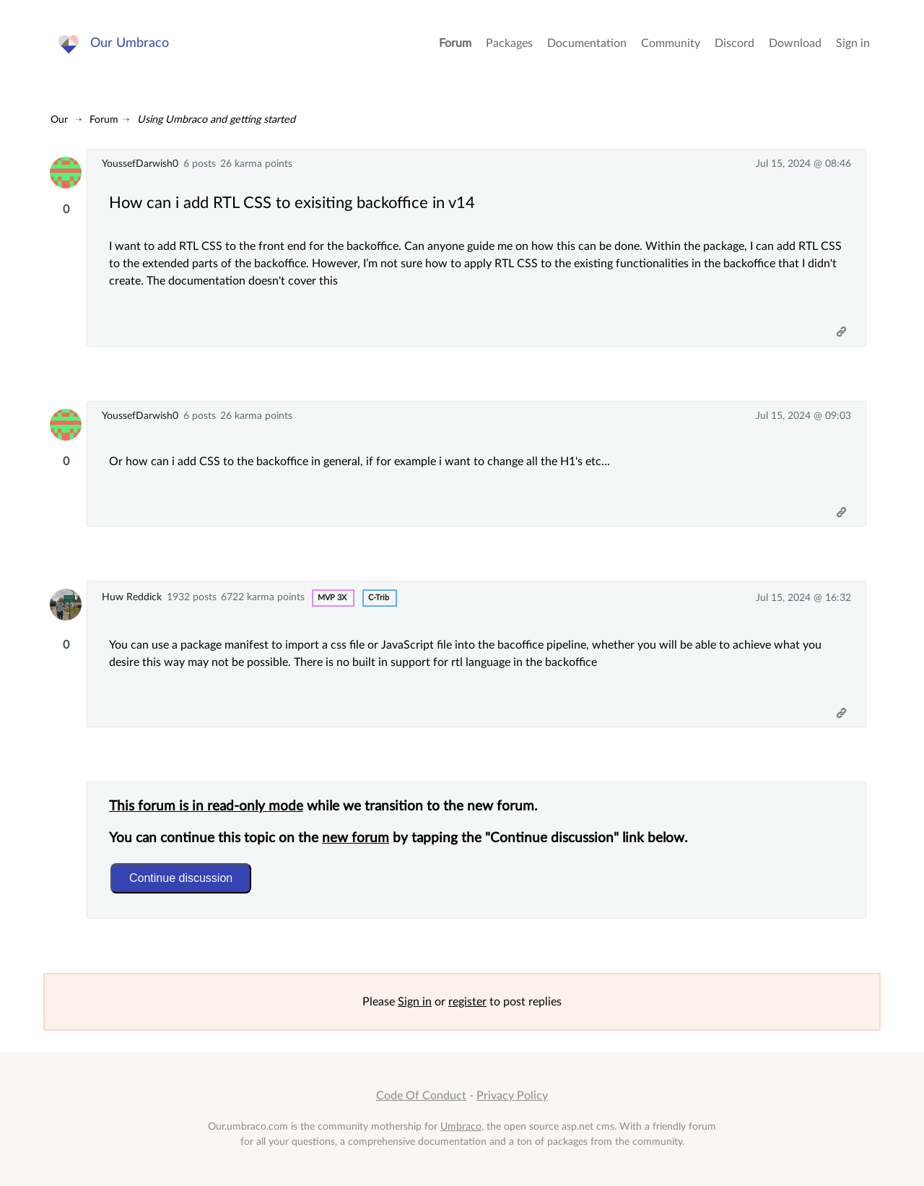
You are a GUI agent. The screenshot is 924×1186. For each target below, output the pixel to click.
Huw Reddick (132, 597)
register (467, 1002)
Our (59, 119)
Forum (455, 43)
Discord (734, 43)
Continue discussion (180, 878)
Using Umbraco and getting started (216, 119)
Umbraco (460, 1126)
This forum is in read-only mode (206, 806)
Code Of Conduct (421, 1095)
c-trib (378, 598)
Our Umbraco (129, 43)
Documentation (587, 43)
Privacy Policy (512, 1095)
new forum (355, 838)
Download (795, 43)
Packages (509, 43)
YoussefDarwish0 (140, 163)
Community (670, 43)
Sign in (853, 43)
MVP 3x (332, 598)
